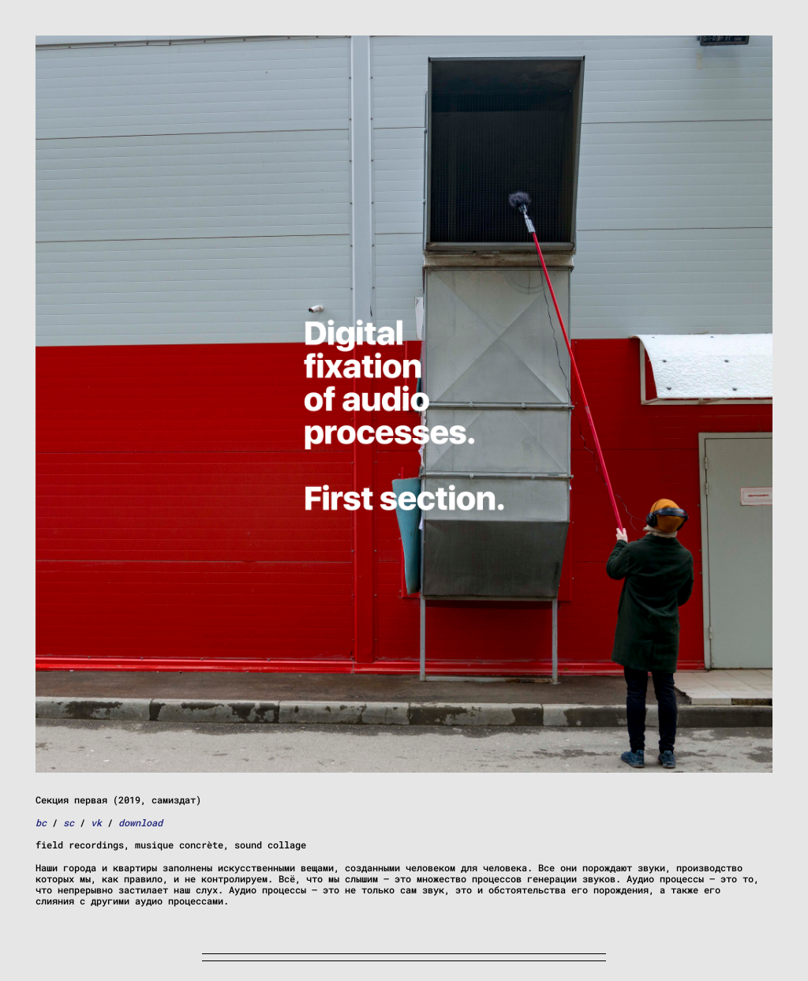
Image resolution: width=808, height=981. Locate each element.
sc (68, 822)
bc (41, 822)
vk (96, 822)
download (140, 822)
